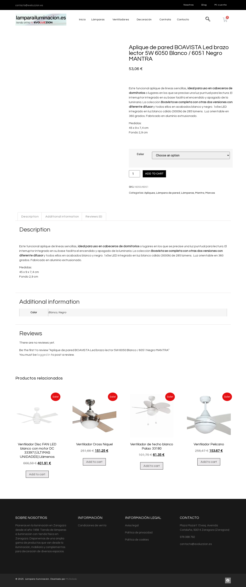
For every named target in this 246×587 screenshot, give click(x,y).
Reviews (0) (94, 216)
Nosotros (188, 5)
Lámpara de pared (168, 193)
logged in (43, 354)
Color (140, 154)
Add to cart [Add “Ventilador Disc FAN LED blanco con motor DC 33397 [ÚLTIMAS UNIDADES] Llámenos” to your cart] (37, 474)
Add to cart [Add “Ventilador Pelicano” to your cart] (209, 461)
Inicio (81, 19)
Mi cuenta (220, 5)
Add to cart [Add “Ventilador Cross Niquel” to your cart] (94, 461)
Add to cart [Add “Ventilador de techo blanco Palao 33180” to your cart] (151, 465)
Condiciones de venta (92, 525)
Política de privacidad (139, 532)
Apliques (149, 193)
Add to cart (154, 173)
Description (30, 216)
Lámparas (96, 19)
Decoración (143, 19)
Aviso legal (132, 525)
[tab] (30, 216)
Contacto (184, 19)
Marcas (210, 193)
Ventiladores (119, 19)
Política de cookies (137, 539)
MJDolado (71, 579)
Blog (204, 5)
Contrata (165, 19)
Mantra (199, 193)
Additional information (62, 216)
